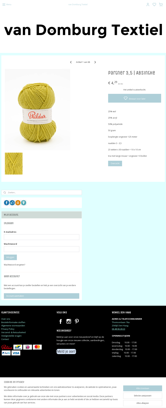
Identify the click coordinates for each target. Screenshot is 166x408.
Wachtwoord (10, 244)
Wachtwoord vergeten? (14, 264)
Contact (5, 339)
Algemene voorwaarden (13, 325)
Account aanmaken (15, 296)
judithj (7, 390)
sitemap (96, 402)
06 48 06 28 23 (118, 328)
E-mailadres (10, 232)
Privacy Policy (7, 328)
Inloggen (10, 257)
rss (103, 402)
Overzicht (115, 163)
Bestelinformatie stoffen (13, 322)
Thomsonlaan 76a (121, 322)
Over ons (5, 318)
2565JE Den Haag (120, 325)
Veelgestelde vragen (11, 335)
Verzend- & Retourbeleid (13, 332)
